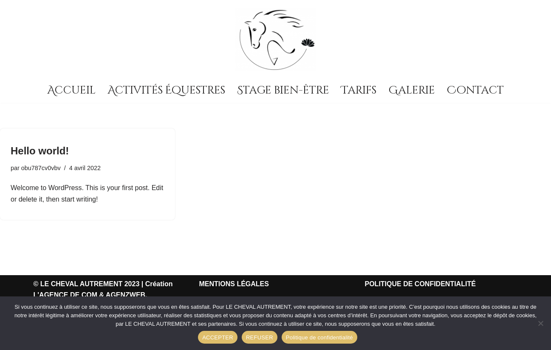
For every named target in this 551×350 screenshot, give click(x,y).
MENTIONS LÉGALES (234, 283)
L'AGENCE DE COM (65, 295)
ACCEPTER (217, 337)
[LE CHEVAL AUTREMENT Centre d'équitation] (275, 39)
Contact (475, 90)
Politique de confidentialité (319, 337)
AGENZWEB (125, 295)
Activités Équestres (166, 90)
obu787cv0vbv (41, 168)
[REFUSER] (540, 323)
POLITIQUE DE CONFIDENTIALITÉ (420, 283)
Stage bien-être (283, 90)
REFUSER (259, 337)
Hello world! (40, 151)
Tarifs (358, 90)
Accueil (71, 90)
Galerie (411, 90)
